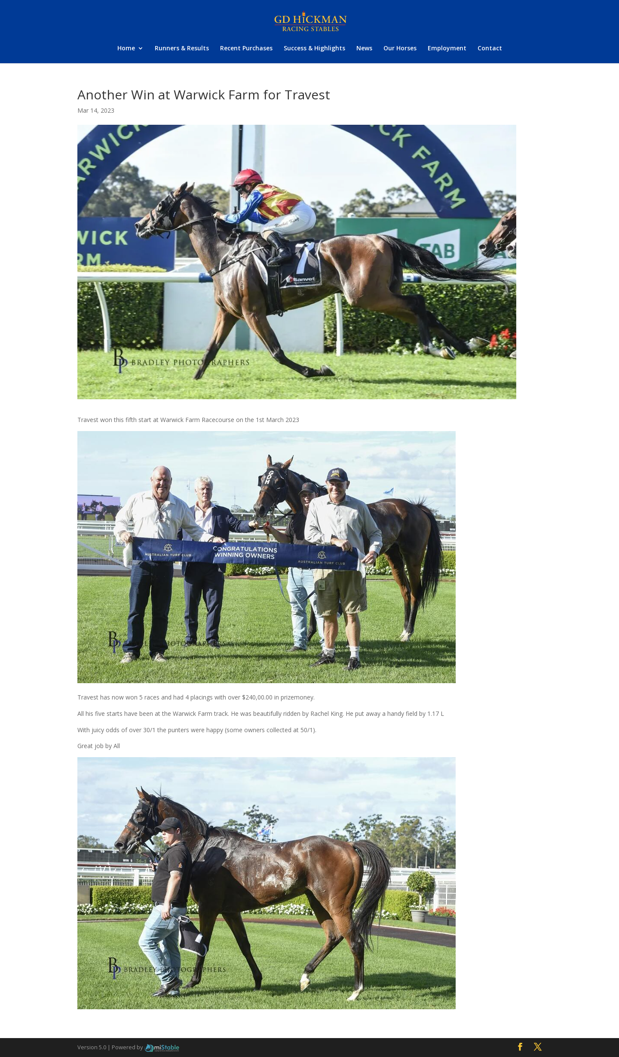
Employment (447, 48)
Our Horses (400, 48)
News (364, 48)
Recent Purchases (246, 48)
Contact (490, 48)
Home (126, 48)
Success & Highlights (314, 48)
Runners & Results (182, 48)
